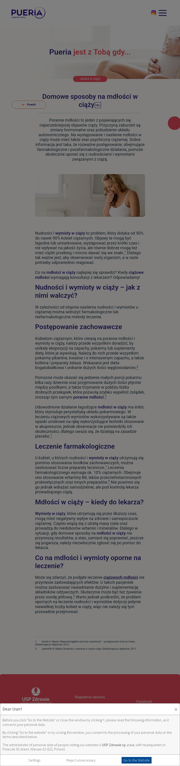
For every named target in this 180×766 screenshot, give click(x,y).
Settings (34, 760)
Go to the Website (136, 760)
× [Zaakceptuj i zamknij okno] (176, 709)
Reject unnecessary (81, 760)
